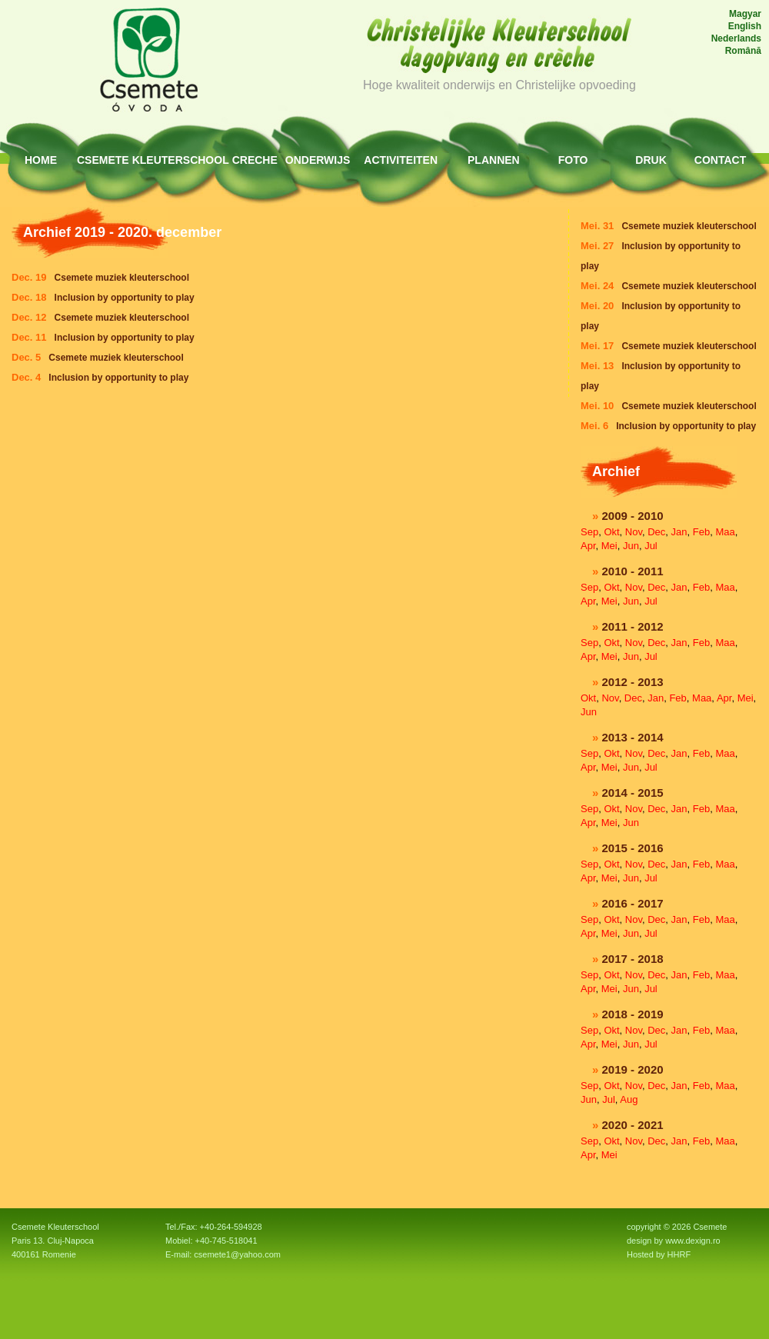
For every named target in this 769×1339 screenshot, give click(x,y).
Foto (573, 160)
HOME (41, 160)
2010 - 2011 (633, 571)
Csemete (103, 160)
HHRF (679, 1254)
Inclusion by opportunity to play (686, 426)
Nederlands (736, 38)
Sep (589, 532)
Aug (629, 1099)
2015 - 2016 (633, 847)
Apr (588, 545)
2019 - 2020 (633, 1069)
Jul (650, 545)
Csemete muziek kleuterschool (688, 226)
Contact (720, 160)
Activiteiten (401, 160)
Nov (633, 532)
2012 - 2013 (633, 681)
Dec (656, 532)
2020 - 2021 (633, 1124)
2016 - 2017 (633, 903)
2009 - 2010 (633, 515)
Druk (650, 160)
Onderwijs (318, 160)
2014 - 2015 (633, 792)
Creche (255, 160)
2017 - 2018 (633, 958)
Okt (611, 532)
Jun (631, 545)
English (744, 26)
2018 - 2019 (633, 1014)
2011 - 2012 (633, 626)
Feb (701, 532)
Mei (609, 545)
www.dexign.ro (693, 1240)
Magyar (745, 13)
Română (743, 50)
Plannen (494, 160)
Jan (679, 532)
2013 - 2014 (633, 737)
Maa (724, 532)
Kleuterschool (180, 160)
